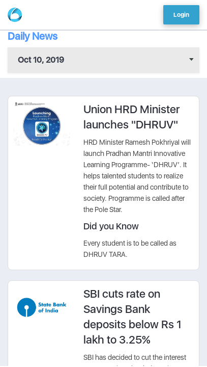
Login (181, 14)
